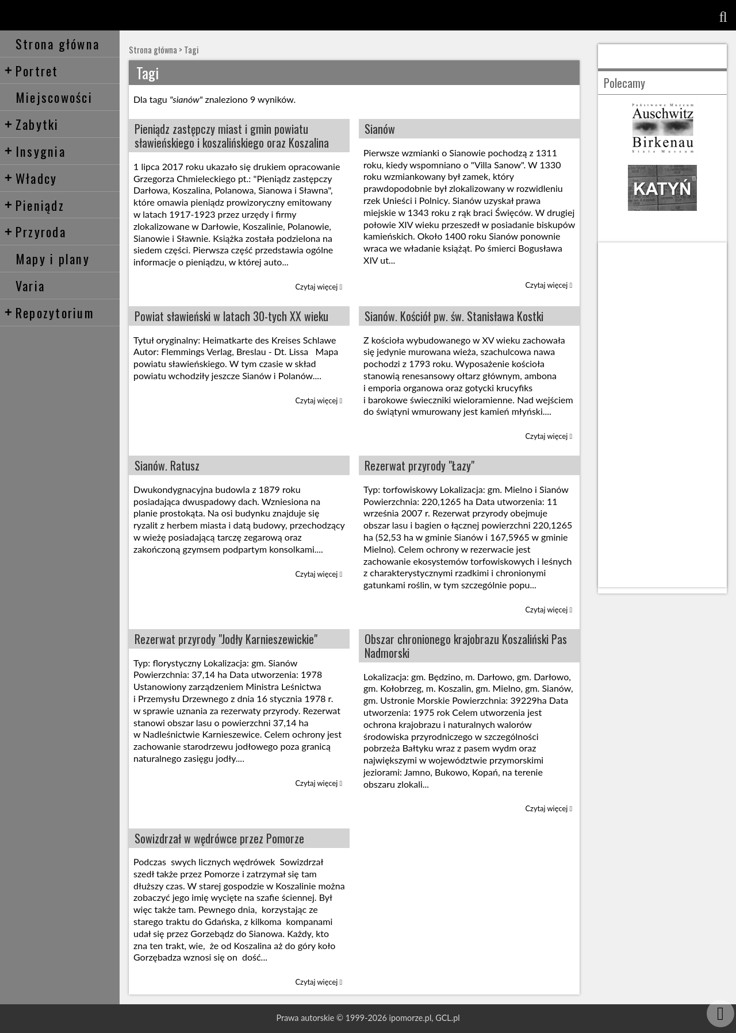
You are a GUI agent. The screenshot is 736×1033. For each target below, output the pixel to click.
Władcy (30, 177)
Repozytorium (49, 312)
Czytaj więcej (319, 286)
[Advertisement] (662, 414)
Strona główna (57, 43)
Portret (31, 70)
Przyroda (35, 231)
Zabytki (31, 123)
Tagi (191, 50)
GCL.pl (447, 1018)
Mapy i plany (53, 258)
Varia (30, 285)
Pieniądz (34, 204)
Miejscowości (54, 96)
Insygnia (35, 150)
